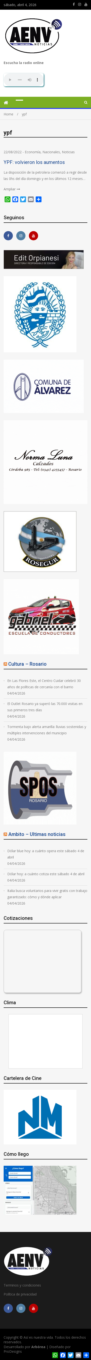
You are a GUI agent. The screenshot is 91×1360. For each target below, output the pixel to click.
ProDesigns (13, 1351)
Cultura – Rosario (27, 664)
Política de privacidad (20, 1294)
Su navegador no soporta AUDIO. (24, 79)
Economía (33, 152)
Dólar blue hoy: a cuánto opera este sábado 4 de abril (45, 854)
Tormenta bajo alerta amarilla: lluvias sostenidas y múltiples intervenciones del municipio (46, 729)
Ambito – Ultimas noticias (37, 834)
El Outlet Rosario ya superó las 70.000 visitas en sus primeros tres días (45, 706)
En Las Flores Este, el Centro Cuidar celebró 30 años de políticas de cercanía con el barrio (44, 683)
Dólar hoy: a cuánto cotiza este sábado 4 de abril (45, 874)
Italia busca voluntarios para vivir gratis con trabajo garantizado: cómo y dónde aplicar (47, 893)
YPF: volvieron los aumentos (34, 162)
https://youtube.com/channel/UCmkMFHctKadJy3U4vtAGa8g (85, 4)
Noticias (68, 152)
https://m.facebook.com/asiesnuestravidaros (74, 4)
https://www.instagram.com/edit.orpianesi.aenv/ (79, 4)
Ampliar (10, 189)
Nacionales (51, 152)
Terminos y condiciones (22, 1285)
